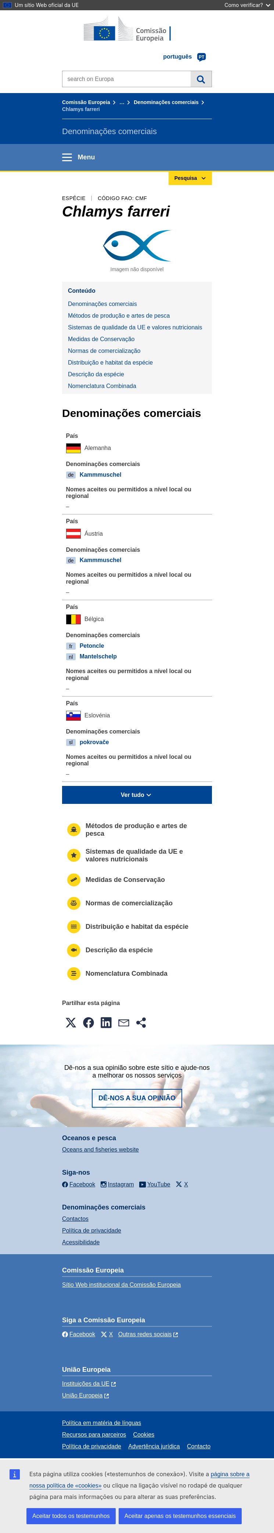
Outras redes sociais (145, 1334)
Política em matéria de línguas (101, 1423)
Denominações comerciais (166, 102)
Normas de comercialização (104, 351)
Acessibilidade (81, 1242)
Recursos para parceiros (94, 1435)
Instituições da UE (85, 1384)
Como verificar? (247, 5)
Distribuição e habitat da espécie (110, 362)
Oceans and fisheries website (100, 1149)
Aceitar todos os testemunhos (71, 1516)
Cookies (144, 1435)
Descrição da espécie (96, 374)
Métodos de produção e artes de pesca (119, 316)
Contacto (198, 1446)
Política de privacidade (91, 1230)
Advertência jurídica (154, 1446)
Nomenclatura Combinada (102, 386)
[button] (71, 1022)
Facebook (78, 1334)
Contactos (75, 1219)
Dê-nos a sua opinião (137, 1098)
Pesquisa (201, 78)
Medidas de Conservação (101, 339)
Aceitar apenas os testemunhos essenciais (180, 1516)
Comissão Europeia (86, 102)
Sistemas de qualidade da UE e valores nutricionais (135, 327)
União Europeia (82, 1395)
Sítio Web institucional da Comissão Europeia (121, 1285)
